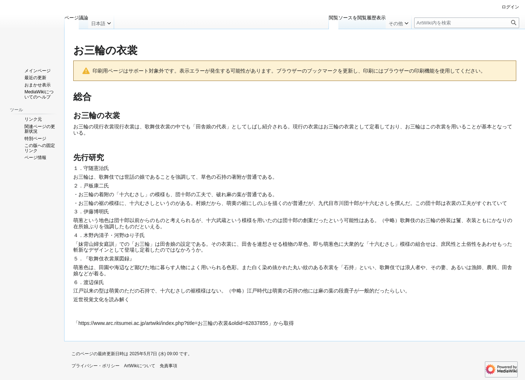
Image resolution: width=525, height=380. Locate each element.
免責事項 (168, 365)
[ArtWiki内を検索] (466, 23)
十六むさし (132, 194)
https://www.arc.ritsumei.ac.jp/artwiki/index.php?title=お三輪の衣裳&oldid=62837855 (173, 323)
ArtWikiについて (139, 365)
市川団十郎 (346, 203)
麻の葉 (234, 194)
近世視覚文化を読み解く (101, 299)
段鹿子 (346, 291)
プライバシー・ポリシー (95, 365)
